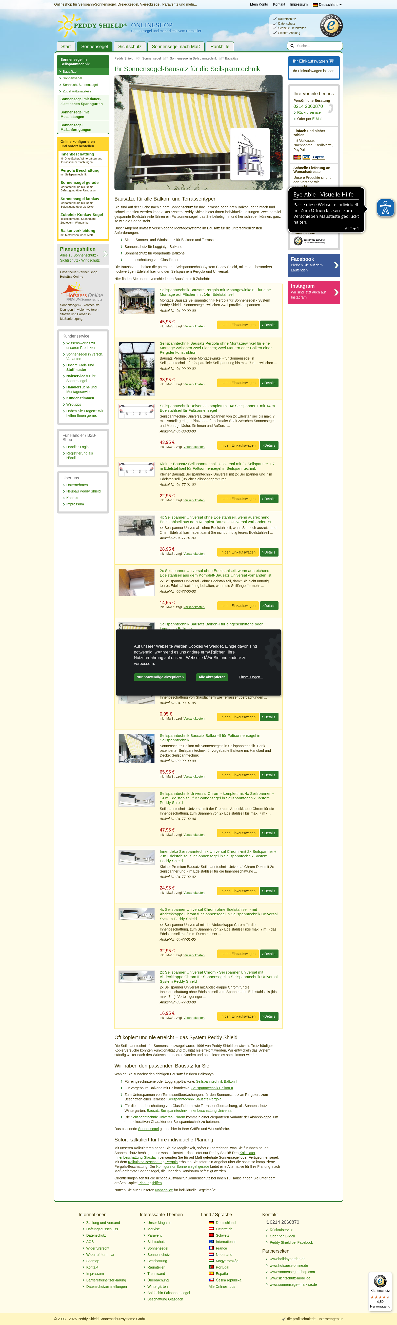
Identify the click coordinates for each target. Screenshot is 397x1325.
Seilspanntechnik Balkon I (216, 1081)
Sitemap (92, 1261)
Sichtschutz (130, 46)
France (218, 1248)
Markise (153, 1229)
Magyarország (224, 1261)
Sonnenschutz (158, 1255)
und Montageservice (81, 389)
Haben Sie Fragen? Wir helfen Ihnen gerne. (84, 413)
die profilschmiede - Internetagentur (315, 1319)
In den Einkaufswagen (238, 325)
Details (269, 325)
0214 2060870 (308, 106)
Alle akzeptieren (212, 677)
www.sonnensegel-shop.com (292, 1272)
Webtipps (73, 404)
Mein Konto (259, 4)
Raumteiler (156, 1267)
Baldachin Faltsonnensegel (168, 1293)
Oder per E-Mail (282, 1236)
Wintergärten (157, 1286)
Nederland (220, 1255)
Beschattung (157, 1261)
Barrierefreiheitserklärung (106, 1280)
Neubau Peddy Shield (83, 491)
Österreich (220, 1229)
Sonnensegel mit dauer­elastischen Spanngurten (82, 101)
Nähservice (164, 1190)
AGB (90, 1242)
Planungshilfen (150, 1183)
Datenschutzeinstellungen (106, 1286)
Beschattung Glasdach (165, 1299)
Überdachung (158, 1280)
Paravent (154, 1235)
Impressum (299, 4)
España (218, 1274)
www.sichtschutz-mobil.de (290, 1278)
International (222, 1242)
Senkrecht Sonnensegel (80, 85)
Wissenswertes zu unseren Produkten (81, 345)
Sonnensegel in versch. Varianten (84, 356)
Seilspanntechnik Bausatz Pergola (194, 1099)
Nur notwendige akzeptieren (160, 677)
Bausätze (69, 71)
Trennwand (156, 1274)
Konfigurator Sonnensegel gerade (182, 1166)
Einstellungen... (251, 677)
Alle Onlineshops (222, 1286)
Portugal (219, 1267)
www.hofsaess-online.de (289, 1265)
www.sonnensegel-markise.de (293, 1284)
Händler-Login (77, 447)
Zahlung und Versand (103, 1223)
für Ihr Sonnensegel (80, 378)
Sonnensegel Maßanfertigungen (76, 127)
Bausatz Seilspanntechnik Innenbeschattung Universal (189, 1111)
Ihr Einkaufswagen (313, 61)
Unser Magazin (159, 1223)
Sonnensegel (94, 46)
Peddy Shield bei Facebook (291, 1242)
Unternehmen (77, 485)
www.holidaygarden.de (288, 1259)
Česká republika (225, 1280)
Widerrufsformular (100, 1255)
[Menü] (389, 1275)
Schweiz (219, 1235)
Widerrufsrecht (97, 1248)
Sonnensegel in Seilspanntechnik (75, 61)
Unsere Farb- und (80, 367)
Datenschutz (96, 1235)
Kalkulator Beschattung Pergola (153, 1162)
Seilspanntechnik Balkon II (212, 1088)
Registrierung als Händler (79, 455)
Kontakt (279, 4)
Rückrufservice (309, 112)
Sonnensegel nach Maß (176, 46)
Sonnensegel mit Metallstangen (75, 114)
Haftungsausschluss (102, 1229)
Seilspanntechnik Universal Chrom (158, 1117)
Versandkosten (194, 326)
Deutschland (327, 5)
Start (66, 46)
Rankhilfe (219, 46)
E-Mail (309, 119)
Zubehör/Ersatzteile (77, 91)
